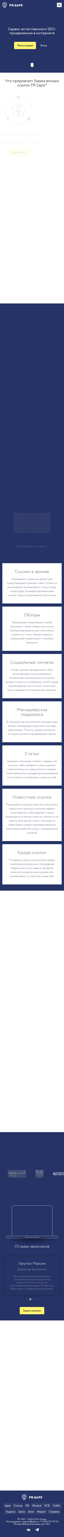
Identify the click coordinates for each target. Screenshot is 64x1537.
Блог (31, 1512)
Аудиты (10, 1512)
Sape (7, 1506)
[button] (27, 1299)
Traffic (56, 1506)
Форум (41, 1512)
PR (27, 1506)
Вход (44, 46)
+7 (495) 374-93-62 (49, 1521)
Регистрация (25, 46)
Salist (21, 1512)
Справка (54, 1512)
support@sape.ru (30, 1521)
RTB (47, 1506)
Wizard (36, 1506)
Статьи (18, 1506)
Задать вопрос (32, 1311)
